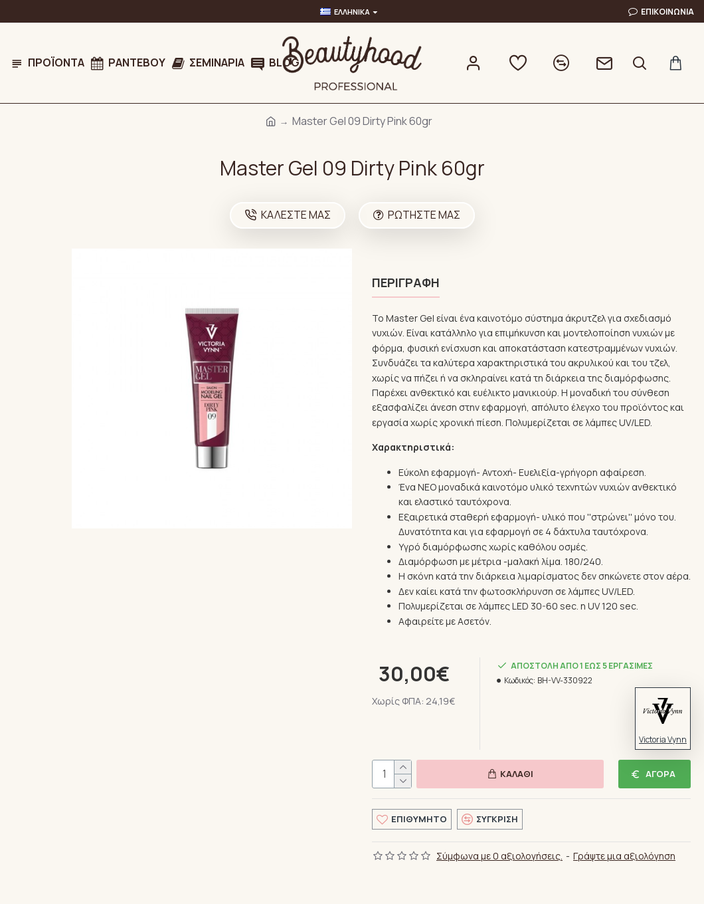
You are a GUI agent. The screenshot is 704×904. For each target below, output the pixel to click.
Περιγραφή (406, 282)
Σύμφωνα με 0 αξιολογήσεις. (499, 853)
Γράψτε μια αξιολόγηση (624, 853)
